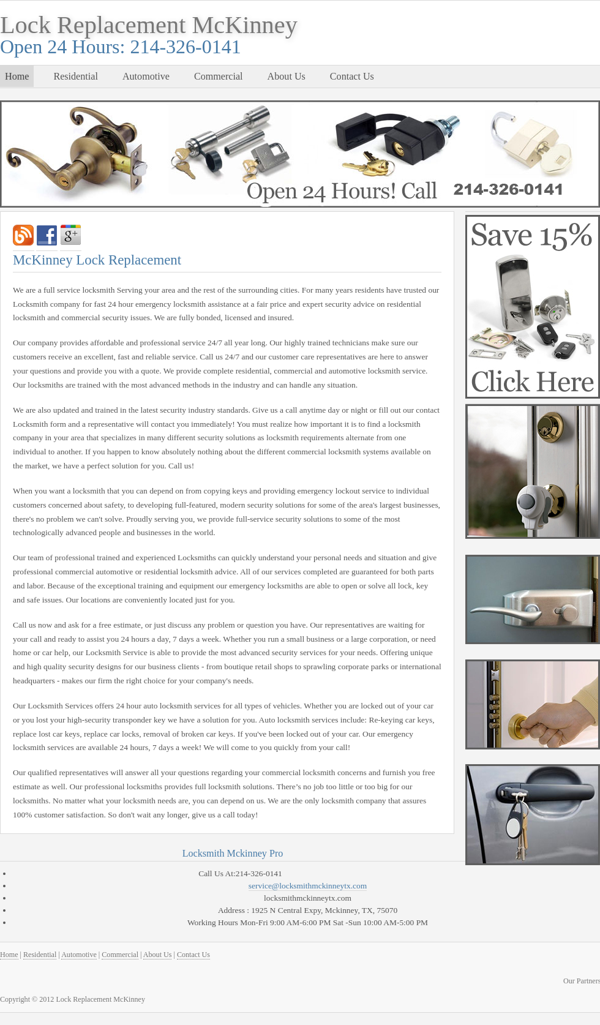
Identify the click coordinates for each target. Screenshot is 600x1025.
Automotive (146, 76)
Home (17, 76)
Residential (75, 76)
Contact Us (352, 76)
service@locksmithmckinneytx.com (308, 885)
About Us (287, 76)
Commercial (218, 76)
